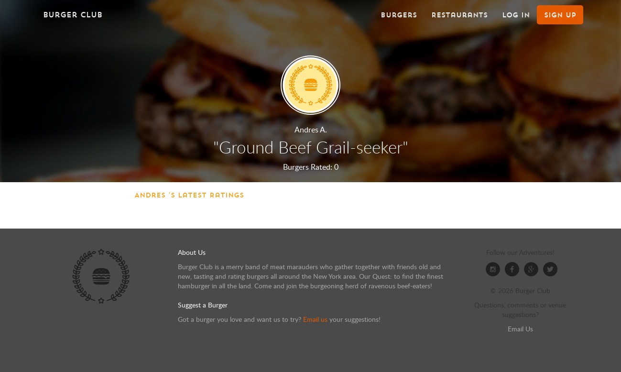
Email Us (520, 328)
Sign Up (560, 15)
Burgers (399, 15)
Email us (315, 319)
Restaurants (459, 15)
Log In (516, 15)
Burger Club (72, 14)
